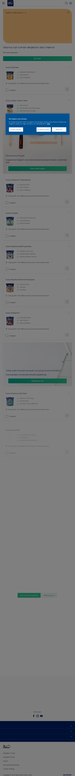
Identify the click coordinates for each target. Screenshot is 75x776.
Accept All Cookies (43, 129)
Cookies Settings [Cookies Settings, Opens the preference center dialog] (16, 129)
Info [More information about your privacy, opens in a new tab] (48, 124)
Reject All (59, 129)
